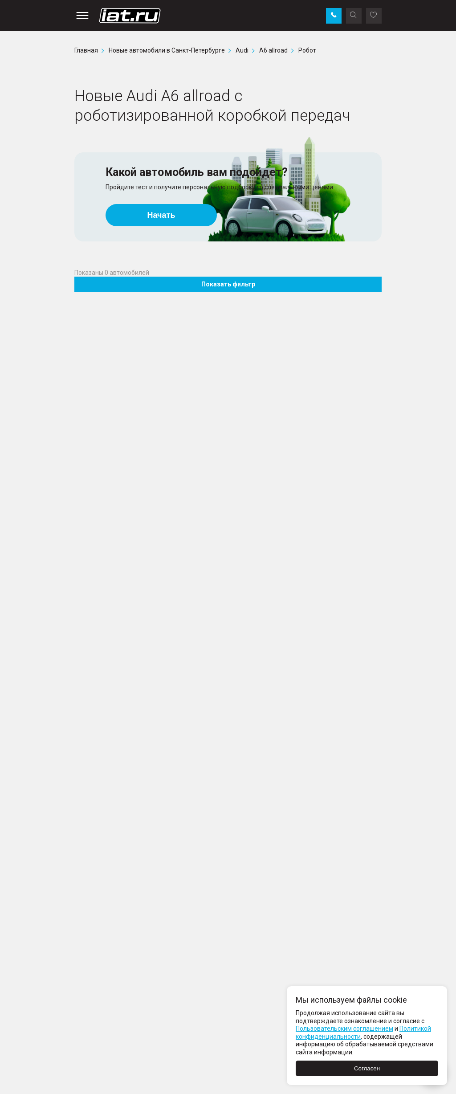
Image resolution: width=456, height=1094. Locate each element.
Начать (161, 215)
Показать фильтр (228, 284)
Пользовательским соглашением (344, 1028)
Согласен (367, 1068)
